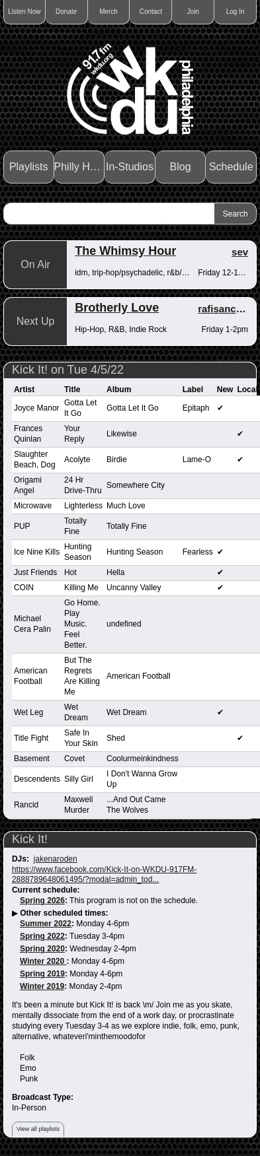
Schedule (231, 166)
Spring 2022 (42, 936)
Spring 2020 (42, 948)
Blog (180, 166)
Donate (66, 11)
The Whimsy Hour (125, 250)
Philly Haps (79, 166)
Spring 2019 (42, 973)
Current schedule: (46, 890)
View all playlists (38, 1129)
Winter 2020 (43, 961)
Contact (151, 11)
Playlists (28, 166)
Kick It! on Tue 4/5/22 (68, 369)
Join (193, 11)
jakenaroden (55, 859)
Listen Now (24, 11)
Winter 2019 (42, 986)
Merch (108, 11)
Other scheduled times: (64, 913)
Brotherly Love (117, 307)
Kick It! (30, 839)
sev (240, 251)
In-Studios (129, 166)
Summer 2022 (45, 923)
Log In (235, 11)
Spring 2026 (42, 900)
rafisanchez (225, 308)
